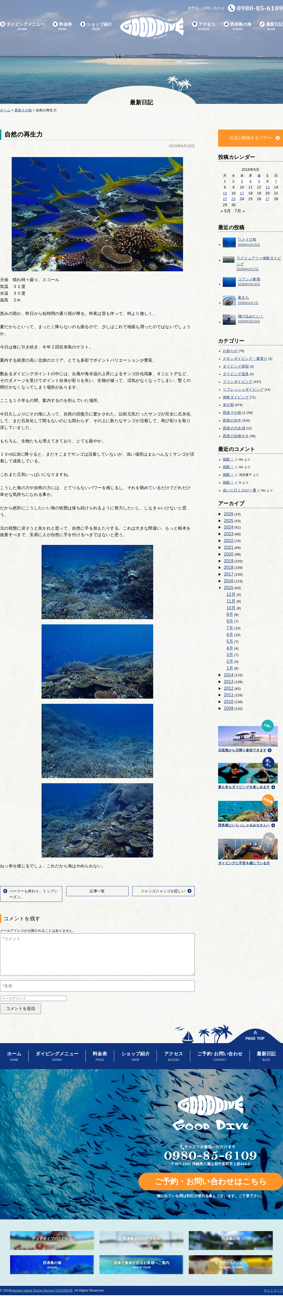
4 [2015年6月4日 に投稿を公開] (251, 181)
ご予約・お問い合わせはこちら (210, 1181)
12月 (231, 594)
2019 (228, 561)
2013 (228, 681)
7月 (230, 628)
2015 (228, 587)
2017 (228, 574)
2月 (230, 661)
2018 (228, 567)
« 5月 (226, 211)
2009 (228, 708)
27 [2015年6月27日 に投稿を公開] (268, 199)
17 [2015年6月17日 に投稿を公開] (242, 193)
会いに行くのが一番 (239, 490)
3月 (230, 654)
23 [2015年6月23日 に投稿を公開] (233, 199)
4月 (230, 648)
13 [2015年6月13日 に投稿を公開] (268, 187)
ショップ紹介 (96, 27)
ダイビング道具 (236, 374)
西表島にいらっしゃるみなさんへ (248, 809)
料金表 (62, 27)
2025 (228, 520)
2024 (228, 527)
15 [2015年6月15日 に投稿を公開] (225, 193)
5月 (230, 641)
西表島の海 (238, 27)
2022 (228, 540)
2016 (228, 581)
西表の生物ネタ (236, 436)
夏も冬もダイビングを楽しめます (248, 772)
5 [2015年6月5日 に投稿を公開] (259, 181)
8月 (230, 621)
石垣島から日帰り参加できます (248, 735)
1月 (230, 668)
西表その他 (232, 412)
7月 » (240, 211)
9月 (230, 614)
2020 (228, 554)
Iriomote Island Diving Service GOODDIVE (42, 1290)
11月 (231, 601)
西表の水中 (232, 420)
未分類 (228, 405)
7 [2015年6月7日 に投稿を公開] (276, 181)
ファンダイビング (238, 382)
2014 (228, 675)
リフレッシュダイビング (243, 389)
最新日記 (271, 27)
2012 (228, 688)
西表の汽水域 (234, 428)
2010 (228, 701)
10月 (231, 608)
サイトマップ (273, 1290)
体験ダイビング (236, 397)
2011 (228, 695)
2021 (228, 547)
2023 (228, 534)
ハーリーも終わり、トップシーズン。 (33, 894)
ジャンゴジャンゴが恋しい (163, 891)
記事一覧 (97, 891)
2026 (228, 514)
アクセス (203, 27)
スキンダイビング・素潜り (245, 358)
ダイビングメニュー (22, 27)
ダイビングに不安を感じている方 (248, 848)
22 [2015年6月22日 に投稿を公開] (225, 199)
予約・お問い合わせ (206, 8)
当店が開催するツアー (250, 138)
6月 (230, 634)
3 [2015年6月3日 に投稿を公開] (242, 181)
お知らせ (230, 351)
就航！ (228, 459)
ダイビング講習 (236, 366)
